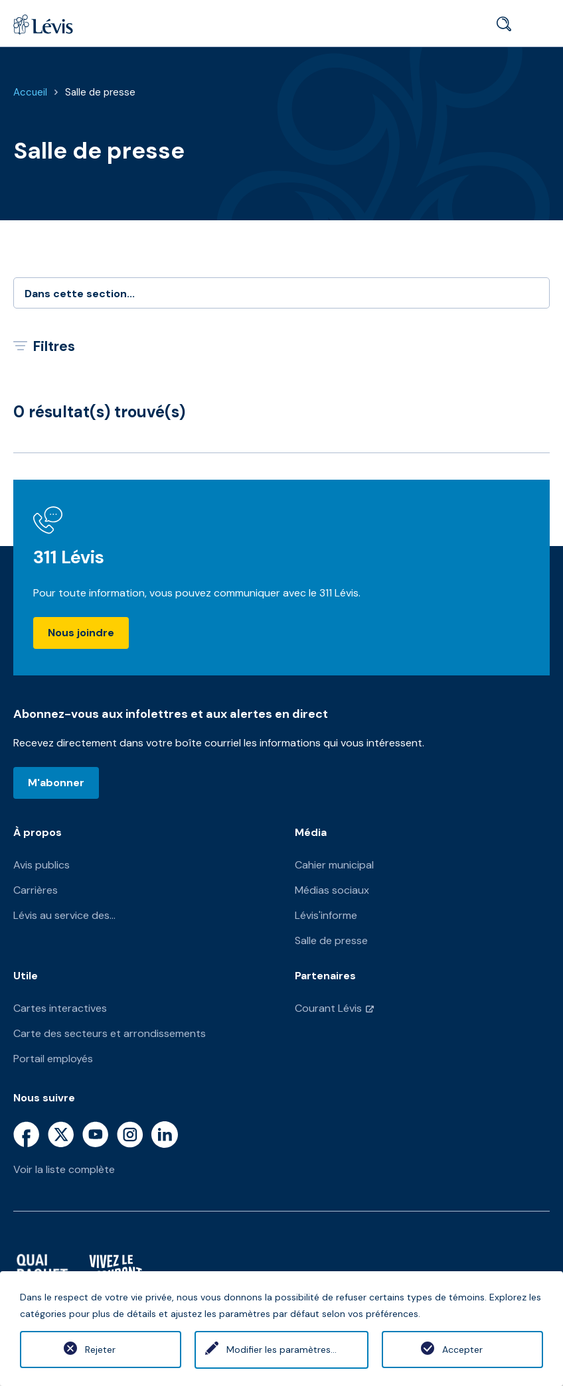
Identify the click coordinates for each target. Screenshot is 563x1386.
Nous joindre (81, 633)
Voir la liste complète (64, 1169)
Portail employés (53, 1059)
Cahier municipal (334, 865)
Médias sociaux (332, 890)
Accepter (462, 1349)
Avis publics (41, 865)
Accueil (30, 92)
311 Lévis (68, 557)
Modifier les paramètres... (281, 1349)
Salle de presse (100, 92)
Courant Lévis (328, 1008)
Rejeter (100, 1349)
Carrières (35, 890)
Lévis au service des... (64, 915)
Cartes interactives (60, 1008)
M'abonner (56, 783)
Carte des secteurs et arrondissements (109, 1033)
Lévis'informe (326, 915)
